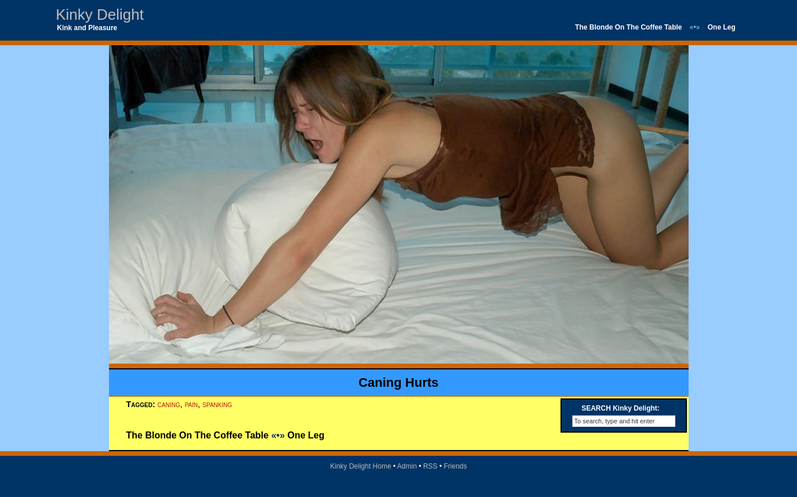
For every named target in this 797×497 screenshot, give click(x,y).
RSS (430, 466)
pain (191, 404)
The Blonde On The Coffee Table (628, 27)
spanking (217, 404)
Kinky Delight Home (360, 466)
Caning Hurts (398, 382)
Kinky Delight (100, 14)
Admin (407, 466)
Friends (455, 466)
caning (169, 404)
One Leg (722, 27)
